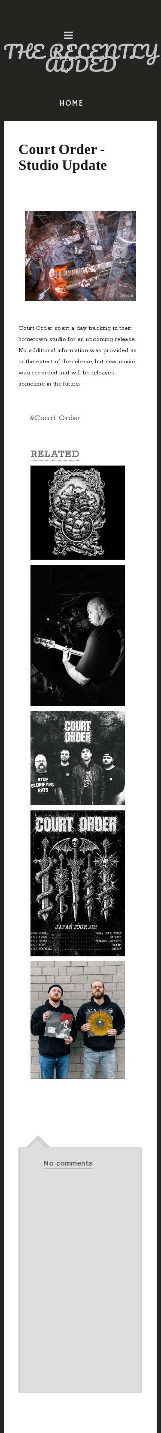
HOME (71, 103)
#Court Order (55, 418)
